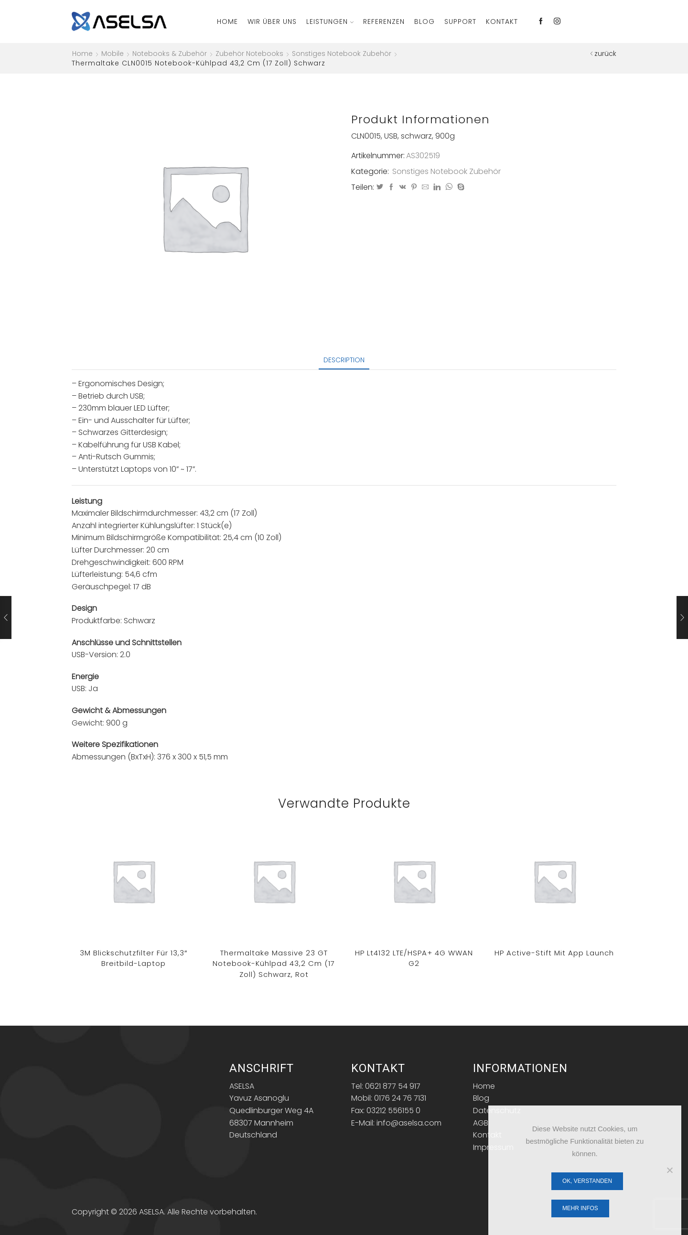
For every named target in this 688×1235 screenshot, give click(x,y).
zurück (605, 53)
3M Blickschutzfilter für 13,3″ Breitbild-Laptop (133, 958)
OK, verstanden (587, 1181)
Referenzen (384, 21)
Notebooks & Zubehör (169, 53)
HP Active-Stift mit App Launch (554, 953)
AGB (480, 1122)
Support (460, 21)
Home (227, 21)
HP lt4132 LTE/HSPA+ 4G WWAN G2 (414, 958)
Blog (424, 21)
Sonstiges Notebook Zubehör (341, 53)
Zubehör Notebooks (249, 53)
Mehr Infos (580, 1208)
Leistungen (330, 21)
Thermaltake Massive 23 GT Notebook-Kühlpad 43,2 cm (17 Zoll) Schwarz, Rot (274, 963)
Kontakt (502, 21)
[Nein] (669, 1170)
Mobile (112, 53)
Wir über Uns (272, 21)
